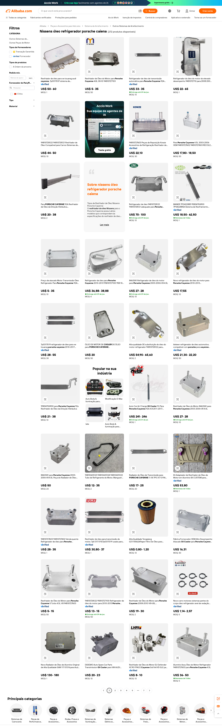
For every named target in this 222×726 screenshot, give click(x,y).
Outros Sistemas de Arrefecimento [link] (128, 26)
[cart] (179, 11)
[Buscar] (150, 11)
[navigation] (21, 358)
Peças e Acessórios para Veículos (65, 26)
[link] (218, 698)
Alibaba (43, 26)
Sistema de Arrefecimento (96, 26)
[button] (140, 11)
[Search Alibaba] (88, 11)
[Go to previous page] (103, 690)
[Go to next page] (149, 690)
